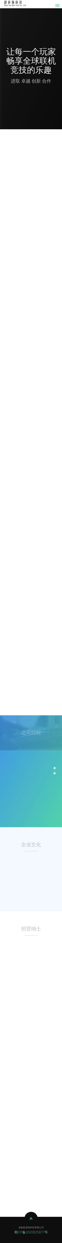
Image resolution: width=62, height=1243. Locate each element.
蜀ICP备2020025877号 (31, 1232)
